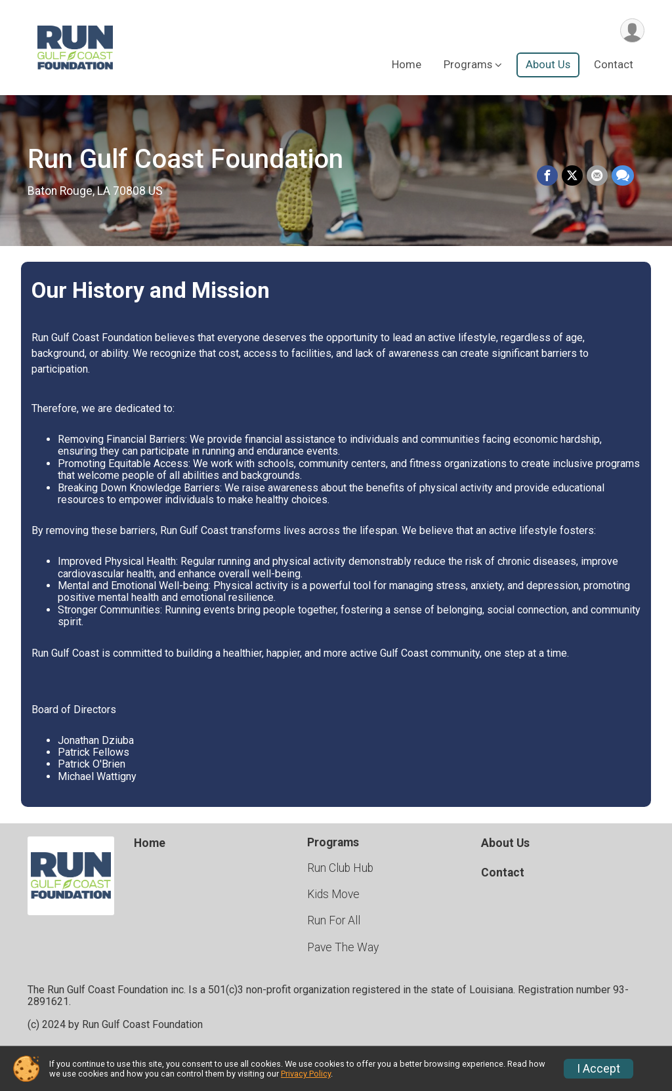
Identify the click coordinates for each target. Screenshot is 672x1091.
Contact (613, 64)
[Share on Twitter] (572, 175)
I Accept (598, 1068)
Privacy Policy (306, 1074)
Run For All (333, 920)
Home (406, 64)
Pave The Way (343, 947)
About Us (548, 64)
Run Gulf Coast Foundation (185, 159)
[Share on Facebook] (547, 175)
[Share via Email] (597, 175)
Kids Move (333, 894)
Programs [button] (468, 64)
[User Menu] (632, 30)
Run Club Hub (340, 868)
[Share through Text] (623, 175)
